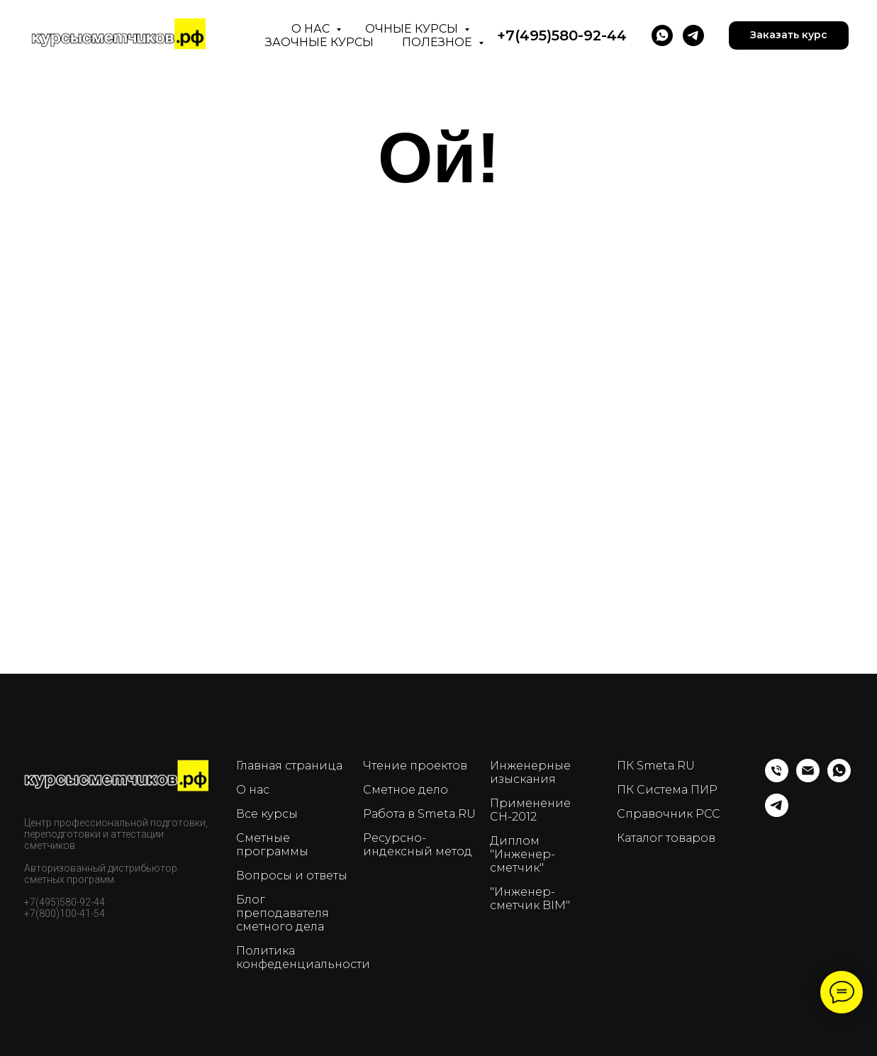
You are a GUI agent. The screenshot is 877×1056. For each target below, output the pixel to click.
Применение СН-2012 (530, 809)
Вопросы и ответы (291, 875)
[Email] (808, 778)
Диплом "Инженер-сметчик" (522, 854)
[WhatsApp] (662, 35)
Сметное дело (405, 789)
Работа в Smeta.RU (419, 814)
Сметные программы (272, 844)
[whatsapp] (839, 778)
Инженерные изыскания (530, 772)
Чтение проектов (415, 765)
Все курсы (267, 814)
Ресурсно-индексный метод (417, 844)
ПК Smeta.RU (656, 765)
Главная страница (289, 765)
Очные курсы (413, 28)
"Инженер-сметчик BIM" (530, 898)
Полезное (438, 42)
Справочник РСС (668, 814)
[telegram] (693, 35)
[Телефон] (776, 778)
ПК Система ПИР (667, 789)
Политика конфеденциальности (303, 957)
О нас (312, 28)
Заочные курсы (319, 42)
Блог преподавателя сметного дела (282, 913)
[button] (789, 35)
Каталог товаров (666, 838)
